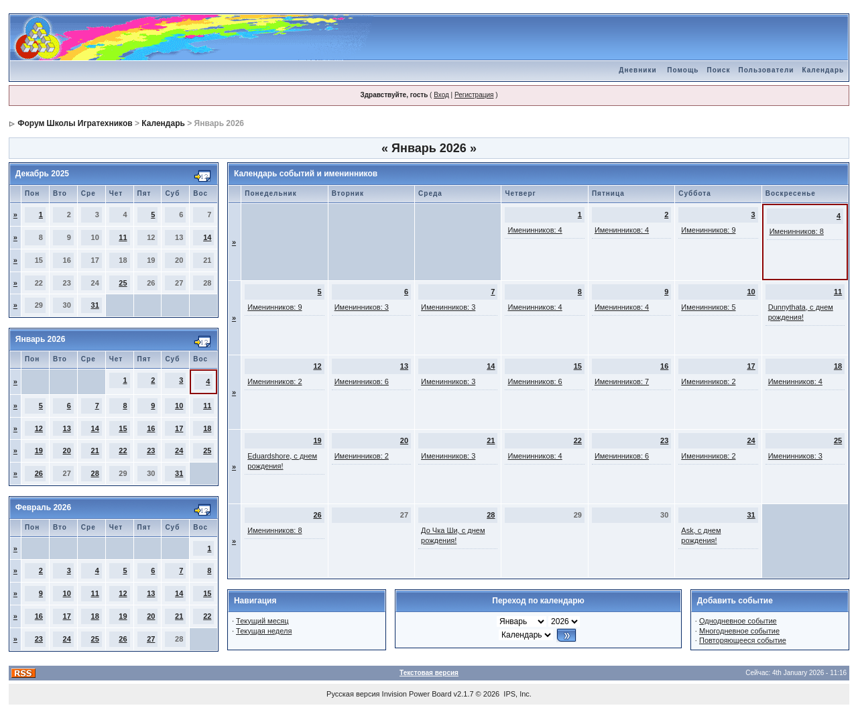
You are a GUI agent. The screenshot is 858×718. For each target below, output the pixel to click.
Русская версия (352, 694)
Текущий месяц (262, 621)
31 (95, 305)
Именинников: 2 (274, 381)
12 (39, 428)
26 (39, 473)
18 (207, 428)
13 (67, 428)
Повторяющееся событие (742, 640)
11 (123, 237)
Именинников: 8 (797, 231)
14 (207, 237)
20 (67, 450)
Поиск (718, 70)
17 (179, 428)
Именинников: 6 (361, 381)
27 (151, 639)
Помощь (682, 70)
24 (179, 450)
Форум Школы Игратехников (75, 123)
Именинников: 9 (708, 230)
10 (179, 406)
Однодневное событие (738, 621)
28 (95, 473)
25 (123, 283)
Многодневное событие (739, 631)
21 (95, 450)
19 (39, 450)
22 (123, 450)
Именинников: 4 (534, 230)
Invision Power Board (417, 694)
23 (151, 450)
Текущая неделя (264, 631)
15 (123, 428)
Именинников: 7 (622, 381)
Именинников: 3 (361, 307)
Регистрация (473, 95)
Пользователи (766, 70)
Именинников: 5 (708, 307)
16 (151, 428)
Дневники (637, 70)
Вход (441, 95)
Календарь (823, 70)
